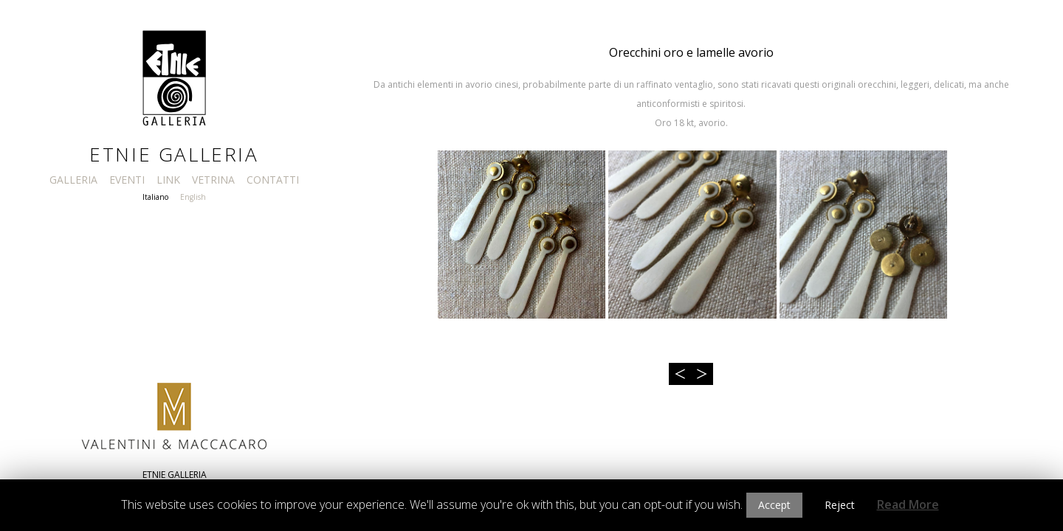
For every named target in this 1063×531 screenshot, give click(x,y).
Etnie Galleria (173, 154)
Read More (908, 504)
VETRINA (213, 180)
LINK (168, 180)
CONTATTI (273, 180)
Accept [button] (774, 505)
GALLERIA (73, 180)
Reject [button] (840, 505)
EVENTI (127, 180)
